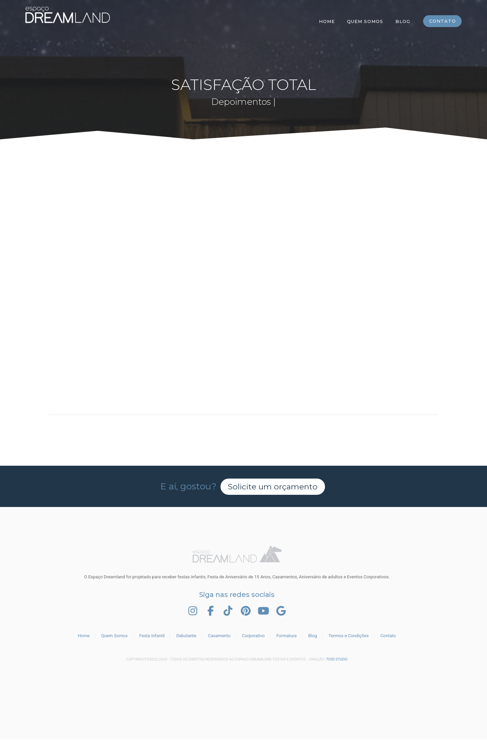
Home (326, 21)
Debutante (186, 637)
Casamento (219, 637)
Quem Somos (365, 21)
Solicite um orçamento (273, 486)
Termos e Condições (348, 637)
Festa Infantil (152, 637)
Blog (402, 21)
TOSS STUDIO (336, 660)
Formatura (286, 637)
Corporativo (253, 637)
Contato (442, 21)
